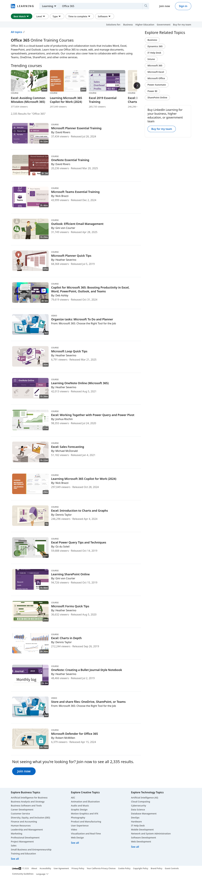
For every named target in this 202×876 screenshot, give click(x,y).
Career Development (22, 809)
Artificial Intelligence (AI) (144, 797)
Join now (164, 6)
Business (128, 24)
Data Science (138, 809)
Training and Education (23, 853)
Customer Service (20, 813)
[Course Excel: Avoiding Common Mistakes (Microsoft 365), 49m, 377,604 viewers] (29, 89)
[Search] (146, 6)
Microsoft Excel (156, 71)
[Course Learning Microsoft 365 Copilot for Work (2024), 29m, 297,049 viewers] (68, 89)
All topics (16, 32)
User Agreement (61, 868)
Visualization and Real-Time (86, 833)
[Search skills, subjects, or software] (99, 6)
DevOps (135, 817)
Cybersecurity (138, 805)
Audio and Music (80, 805)
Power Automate (157, 84)
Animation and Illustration (85, 801)
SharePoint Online (157, 97)
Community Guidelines (22, 873)
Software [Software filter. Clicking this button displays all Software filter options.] (104, 16)
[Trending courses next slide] (137, 85)
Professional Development (25, 837)
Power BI (152, 91)
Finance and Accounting (24, 821)
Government (164, 24)
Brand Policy (156, 868)
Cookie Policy (124, 868)
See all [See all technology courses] (135, 846)
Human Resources (21, 825)
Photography (78, 817)
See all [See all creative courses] (75, 842)
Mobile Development (142, 829)
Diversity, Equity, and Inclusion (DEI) (30, 817)
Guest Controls (172, 868)
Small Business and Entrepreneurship (31, 849)
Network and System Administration (151, 833)
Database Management (144, 813)
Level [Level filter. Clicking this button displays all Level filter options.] (41, 16)
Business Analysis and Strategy (27, 801)
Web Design (77, 837)
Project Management (22, 841)
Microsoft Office (156, 78)
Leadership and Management (27, 829)
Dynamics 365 (155, 46)
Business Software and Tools (26, 805)
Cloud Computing (140, 801)
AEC (73, 797)
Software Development (143, 837)
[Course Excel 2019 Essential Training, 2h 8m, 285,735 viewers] (107, 89)
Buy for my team (182, 24)
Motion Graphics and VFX (84, 813)
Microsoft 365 (155, 65)
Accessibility (45, 868)
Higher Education (144, 24)
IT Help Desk (154, 52)
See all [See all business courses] (15, 858)
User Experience (80, 825)
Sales (13, 845)
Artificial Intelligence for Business (29, 797)
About (34, 868)
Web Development (141, 841)
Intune (151, 59)
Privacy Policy (77, 868)
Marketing (16, 833)
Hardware (136, 821)
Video (74, 829)
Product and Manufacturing (86, 821)
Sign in (183, 6)
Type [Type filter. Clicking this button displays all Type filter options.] (57, 16)
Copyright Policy (140, 868)
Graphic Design (79, 809)
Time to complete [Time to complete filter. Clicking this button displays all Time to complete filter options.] (79, 16)
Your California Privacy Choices (101, 868)
